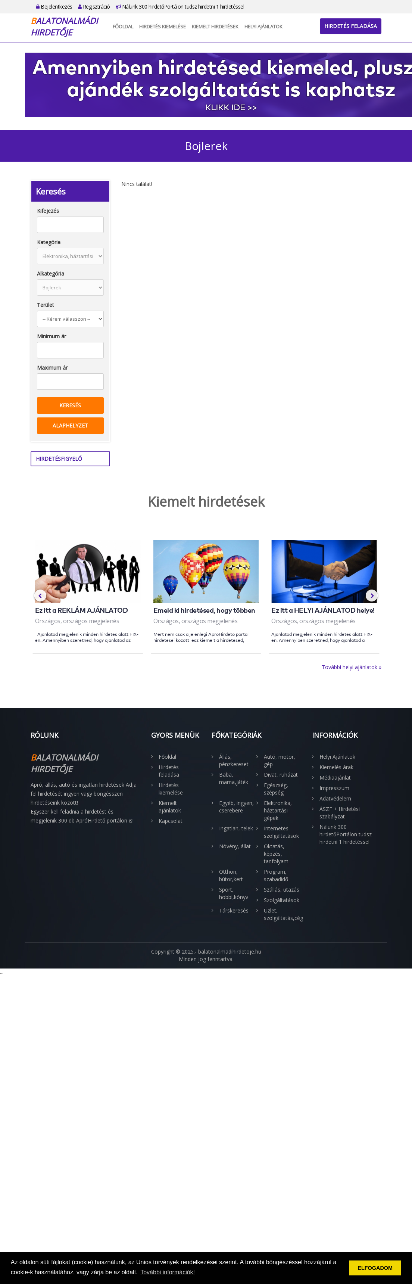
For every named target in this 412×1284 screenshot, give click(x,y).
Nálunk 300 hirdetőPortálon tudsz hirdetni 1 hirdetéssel (180, 6)
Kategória (48, 242)
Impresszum (334, 788)
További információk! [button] (167, 1272)
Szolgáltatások (281, 900)
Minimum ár (51, 336)
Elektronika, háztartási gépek (278, 810)
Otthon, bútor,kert (231, 875)
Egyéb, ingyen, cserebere (236, 806)
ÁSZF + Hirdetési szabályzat (339, 812)
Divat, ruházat (281, 774)
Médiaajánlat (335, 777)
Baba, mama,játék (233, 778)
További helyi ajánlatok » (351, 667)
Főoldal (123, 26)
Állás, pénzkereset (234, 760)
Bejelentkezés (54, 6)
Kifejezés (48, 210)
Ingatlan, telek (236, 828)
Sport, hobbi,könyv (233, 893)
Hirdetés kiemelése (162, 26)
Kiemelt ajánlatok (170, 806)
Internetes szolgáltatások (281, 832)
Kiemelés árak (336, 767)
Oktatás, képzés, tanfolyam (276, 854)
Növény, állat (235, 846)
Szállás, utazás (281, 889)
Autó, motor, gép (279, 760)
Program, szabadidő (276, 875)
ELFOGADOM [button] (375, 1268)
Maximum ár (52, 367)
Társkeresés (234, 910)
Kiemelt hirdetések (215, 26)
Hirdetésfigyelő (59, 458)
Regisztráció (94, 6)
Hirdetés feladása (350, 25)
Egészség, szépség (276, 788)
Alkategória (50, 273)
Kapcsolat (170, 820)
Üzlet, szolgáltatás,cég (282, 914)
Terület (45, 304)
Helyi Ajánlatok (263, 26)
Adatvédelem (335, 798)
